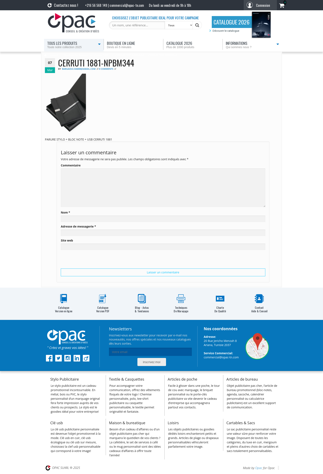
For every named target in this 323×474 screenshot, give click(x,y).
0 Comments (106, 68)
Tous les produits (74, 44)
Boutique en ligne (133, 44)
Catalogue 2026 (193, 44)
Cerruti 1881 (101, 55)
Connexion (263, 5)
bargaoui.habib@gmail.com (79, 68)
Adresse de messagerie (78, 226)
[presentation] (92, 260)
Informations (252, 44)
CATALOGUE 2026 (231, 22)
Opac (258, 468)
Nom (65, 212)
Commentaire (71, 165)
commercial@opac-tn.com (221, 357)
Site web (67, 240)
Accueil (53, 55)
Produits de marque (76, 55)
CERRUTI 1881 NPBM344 (129, 55)
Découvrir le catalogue (226, 30)
